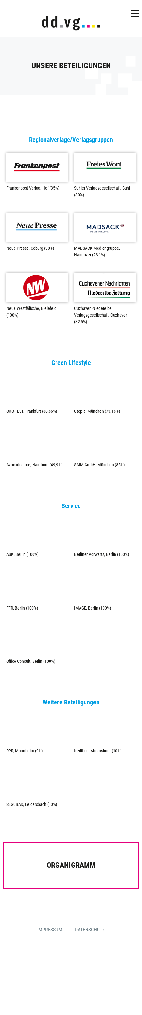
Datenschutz (90, 930)
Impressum (49, 930)
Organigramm (71, 865)
